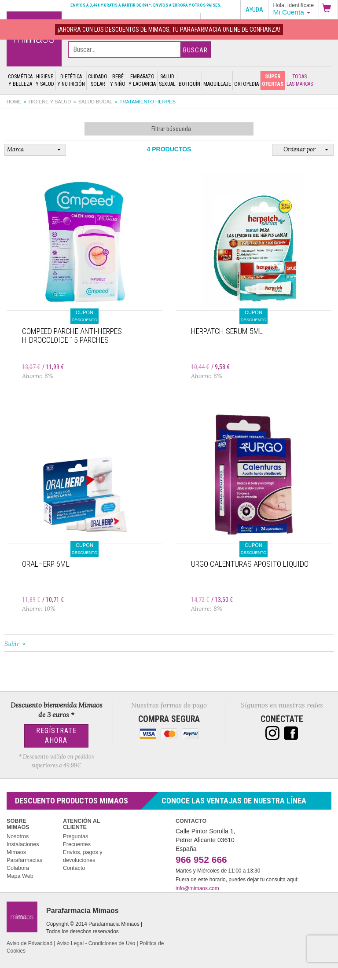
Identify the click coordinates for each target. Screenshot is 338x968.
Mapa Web (20, 876)
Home (14, 101)
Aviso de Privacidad (29, 943)
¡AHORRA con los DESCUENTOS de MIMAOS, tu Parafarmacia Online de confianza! (169, 29)
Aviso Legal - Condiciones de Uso (96, 943)
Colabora (18, 868)
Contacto (74, 868)
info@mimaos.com (197, 888)
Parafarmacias (24, 860)
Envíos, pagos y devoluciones (83, 856)
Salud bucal (95, 101)
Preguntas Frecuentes (77, 840)
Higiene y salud (50, 101)
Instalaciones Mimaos (23, 848)
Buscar (195, 50)
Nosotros (18, 836)
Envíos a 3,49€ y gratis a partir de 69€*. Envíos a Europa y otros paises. (145, 5)
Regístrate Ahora (56, 735)
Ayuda (254, 10)
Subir (11, 644)
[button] (328, 9)
